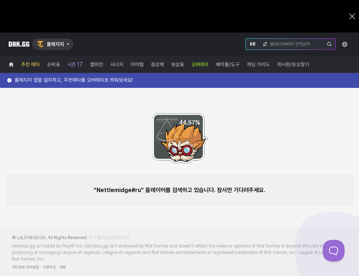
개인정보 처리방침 (25, 267)
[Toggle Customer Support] (334, 251)
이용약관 (49, 267)
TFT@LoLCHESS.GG (109, 237)
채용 (62, 267)
